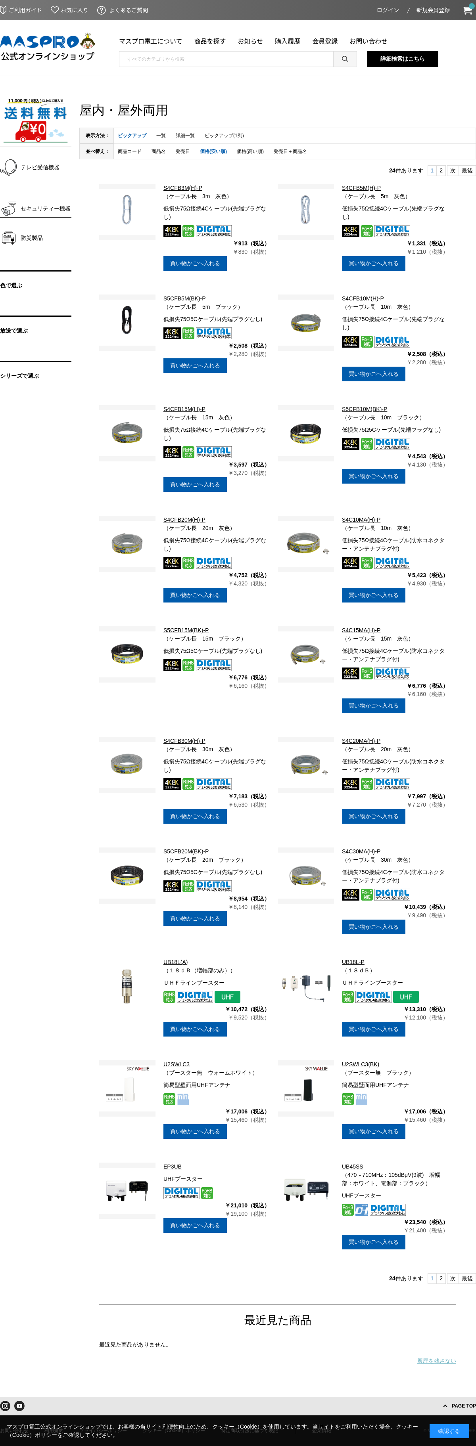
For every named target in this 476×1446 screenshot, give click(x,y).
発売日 (183, 151)
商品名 (159, 151)
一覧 (161, 135)
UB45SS (352, 1166)
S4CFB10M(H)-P (363, 298)
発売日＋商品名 (290, 151)
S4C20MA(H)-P (361, 741)
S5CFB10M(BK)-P (364, 409)
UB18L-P (353, 962)
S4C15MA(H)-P (361, 630)
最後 (467, 170)
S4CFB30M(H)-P (184, 741)
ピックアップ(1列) (224, 135)
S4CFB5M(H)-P (361, 188)
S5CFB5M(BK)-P (184, 298)
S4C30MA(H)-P (361, 851)
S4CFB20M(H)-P (184, 519)
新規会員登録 (433, 10)
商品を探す (210, 41)
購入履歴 (287, 41)
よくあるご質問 (128, 10)
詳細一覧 (185, 135)
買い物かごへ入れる (195, 263)
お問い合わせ (368, 41)
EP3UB (172, 1166)
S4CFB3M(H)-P (182, 188)
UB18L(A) (175, 962)
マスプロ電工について (150, 41)
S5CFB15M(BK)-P (186, 630)
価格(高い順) (250, 151)
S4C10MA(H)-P (361, 519)
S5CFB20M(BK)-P (186, 851)
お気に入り (74, 10)
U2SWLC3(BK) (360, 1064)
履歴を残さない (436, 1361)
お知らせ (250, 41)
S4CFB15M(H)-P (184, 409)
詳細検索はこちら (402, 58)
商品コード (130, 151)
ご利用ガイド (25, 10)
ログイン (388, 10)
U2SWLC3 (176, 1064)
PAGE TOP (464, 1406)
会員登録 (325, 41)
